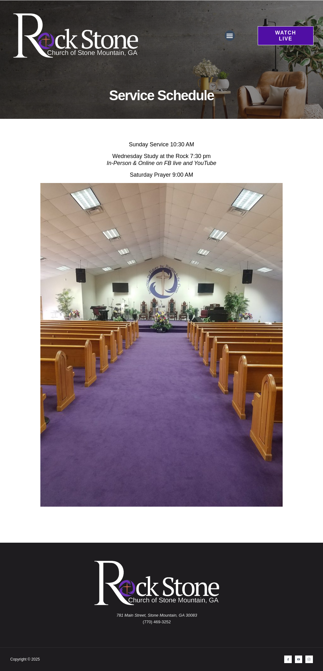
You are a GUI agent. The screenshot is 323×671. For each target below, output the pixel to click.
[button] (230, 35)
